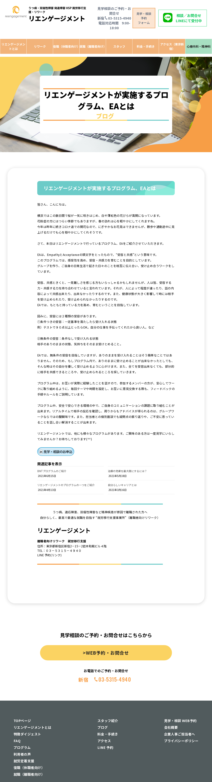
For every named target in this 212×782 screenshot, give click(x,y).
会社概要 (171, 727)
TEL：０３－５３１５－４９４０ (59, 550)
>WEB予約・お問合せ (106, 652)
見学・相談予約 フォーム (143, 18)
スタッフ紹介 (107, 720)
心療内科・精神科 (199, 46)
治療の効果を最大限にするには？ (127, 471)
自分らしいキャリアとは (122, 485)
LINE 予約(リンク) (49, 555)
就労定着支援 (24, 760)
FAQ (17, 740)
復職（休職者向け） (66, 46)
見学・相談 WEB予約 (180, 720)
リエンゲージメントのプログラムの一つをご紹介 (66, 485)
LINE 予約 (105, 747)
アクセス (104, 740)
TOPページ (22, 720)
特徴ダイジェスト (27, 734)
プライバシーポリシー (181, 740)
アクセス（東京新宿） (172, 46)
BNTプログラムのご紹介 (51, 471)
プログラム (22, 747)
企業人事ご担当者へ (179, 734)
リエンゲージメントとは (13, 46)
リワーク (40, 46)
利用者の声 (22, 754)
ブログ (102, 727)
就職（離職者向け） (93, 46)
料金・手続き (146, 46)
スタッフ (119, 46)
